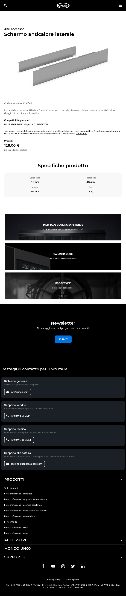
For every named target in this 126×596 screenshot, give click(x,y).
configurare (81, 133)
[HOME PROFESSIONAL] (63, 5)
